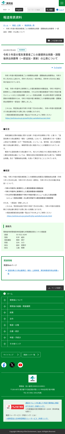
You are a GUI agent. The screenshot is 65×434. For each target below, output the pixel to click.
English (19, 9)
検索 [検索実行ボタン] (51, 9)
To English (58, 67)
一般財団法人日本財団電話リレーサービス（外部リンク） (27, 418)
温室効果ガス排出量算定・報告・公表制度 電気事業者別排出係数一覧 (33, 272)
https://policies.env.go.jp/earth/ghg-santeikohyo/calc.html (27, 118)
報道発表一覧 (30, 25)
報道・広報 (16, 25)
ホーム (5, 25)
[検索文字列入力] (35, 9)
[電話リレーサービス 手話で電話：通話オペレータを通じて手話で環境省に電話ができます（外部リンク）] (15, 406)
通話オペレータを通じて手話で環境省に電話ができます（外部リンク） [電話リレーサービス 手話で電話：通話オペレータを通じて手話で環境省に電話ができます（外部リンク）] (41, 404)
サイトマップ (8, 354)
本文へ (5, 10)
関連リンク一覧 (29, 354)
